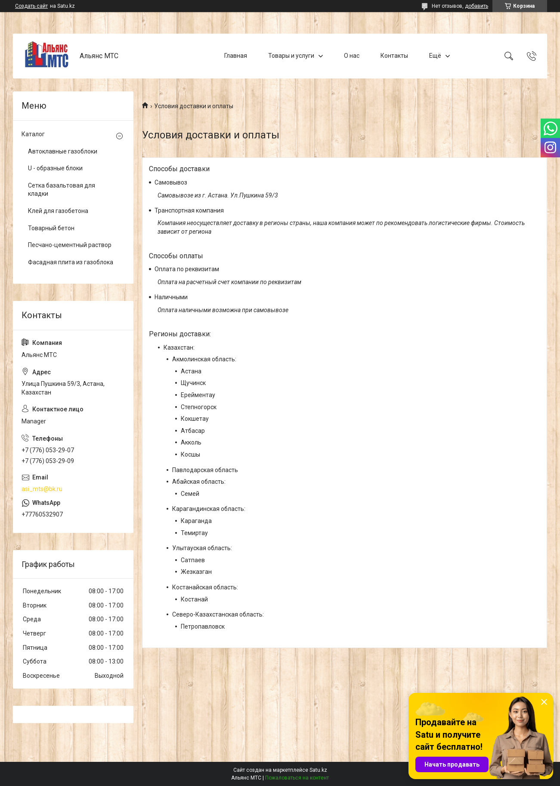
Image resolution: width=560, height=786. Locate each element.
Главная (235, 55)
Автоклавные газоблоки (62, 151)
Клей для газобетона (58, 210)
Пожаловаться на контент (297, 778)
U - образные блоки (55, 168)
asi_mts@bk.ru (42, 488)
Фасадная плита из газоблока (70, 262)
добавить (476, 6)
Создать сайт (31, 6)
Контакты (394, 55)
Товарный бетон (51, 228)
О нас (351, 55)
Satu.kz (318, 770)
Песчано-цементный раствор (69, 244)
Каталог (33, 134)
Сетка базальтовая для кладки (61, 189)
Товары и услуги (291, 55)
